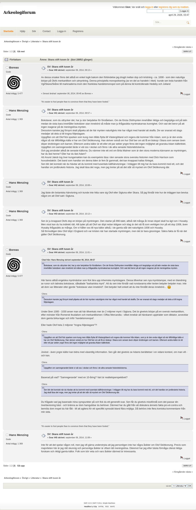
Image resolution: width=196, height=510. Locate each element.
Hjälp (22, 31)
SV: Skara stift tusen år (60, 66)
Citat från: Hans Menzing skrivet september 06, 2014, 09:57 (68, 260)
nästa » (189, 47)
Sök (34, 31)
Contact (46, 31)
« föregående (178, 47)
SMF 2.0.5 (87, 503)
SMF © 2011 (97, 503)
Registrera (78, 31)
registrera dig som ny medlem (174, 7)
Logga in (61, 31)
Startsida (8, 31)
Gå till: (168, 486)
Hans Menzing (19, 110)
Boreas (14, 67)
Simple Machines (109, 503)
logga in (149, 7)
